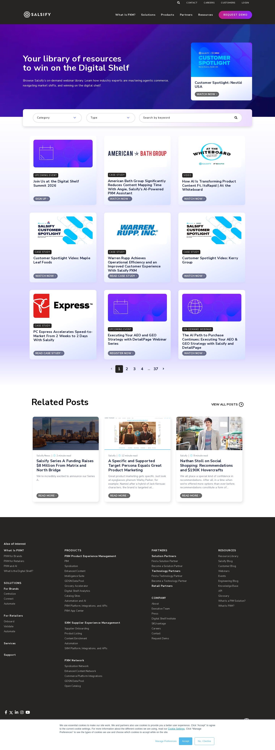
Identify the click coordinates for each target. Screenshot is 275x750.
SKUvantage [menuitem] (159, 623)
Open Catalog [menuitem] (73, 686)
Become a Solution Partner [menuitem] (167, 566)
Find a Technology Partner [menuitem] (167, 576)
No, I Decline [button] (204, 741)
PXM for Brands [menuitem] (13, 556)
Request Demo (235, 15)
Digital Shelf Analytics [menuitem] (77, 591)
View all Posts (224, 404)
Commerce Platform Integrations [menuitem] (84, 676)
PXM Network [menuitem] (74, 660)
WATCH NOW (206, 94)
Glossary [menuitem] (223, 596)
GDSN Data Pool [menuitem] (74, 581)
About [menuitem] (155, 603)
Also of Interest (15, 543)
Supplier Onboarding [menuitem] (77, 628)
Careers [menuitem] (209, 2)
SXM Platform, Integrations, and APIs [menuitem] (86, 648)
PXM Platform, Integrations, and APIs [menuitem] (86, 606)
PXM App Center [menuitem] (74, 611)
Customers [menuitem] (228, 2)
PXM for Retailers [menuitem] (14, 561)
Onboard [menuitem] (9, 621)
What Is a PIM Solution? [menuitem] (232, 601)
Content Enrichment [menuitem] (76, 638)
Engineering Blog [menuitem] (228, 581)
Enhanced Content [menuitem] (75, 571)
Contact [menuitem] (191, 2)
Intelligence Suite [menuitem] (74, 576)
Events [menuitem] (222, 576)
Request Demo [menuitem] (160, 638)
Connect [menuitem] (8, 599)
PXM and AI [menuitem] (10, 566)
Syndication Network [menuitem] (77, 666)
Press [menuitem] (155, 613)
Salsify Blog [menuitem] (225, 561)
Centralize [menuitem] (10, 594)
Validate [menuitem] (8, 626)
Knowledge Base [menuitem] (228, 586)
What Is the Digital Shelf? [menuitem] (18, 571)
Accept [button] (185, 741)
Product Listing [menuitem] (73, 633)
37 (156, 368)
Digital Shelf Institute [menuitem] (164, 618)
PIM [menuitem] (67, 561)
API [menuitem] (220, 591)
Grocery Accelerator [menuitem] (76, 586)
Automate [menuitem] (9, 603)
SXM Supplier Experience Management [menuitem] (92, 623)
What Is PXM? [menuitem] (14, 550)
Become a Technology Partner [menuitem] (169, 581)
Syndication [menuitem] (71, 566)
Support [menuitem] (10, 655)
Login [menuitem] (245, 2)
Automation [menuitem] (71, 643)
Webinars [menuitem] (224, 571)
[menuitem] (105, 556)
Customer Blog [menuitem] (227, 566)
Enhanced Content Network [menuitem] (80, 671)
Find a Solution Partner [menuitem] (165, 561)
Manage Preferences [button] (165, 741)
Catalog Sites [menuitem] (72, 596)
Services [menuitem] (10, 643)
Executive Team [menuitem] (161, 608)
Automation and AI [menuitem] (75, 601)
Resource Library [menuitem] (228, 556)
